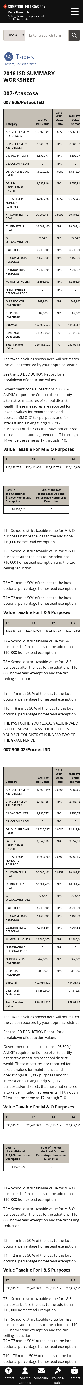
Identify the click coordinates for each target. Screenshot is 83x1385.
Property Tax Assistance (19, 64)
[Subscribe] (41, 1373)
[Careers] (74, 1373)
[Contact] (8, 1373)
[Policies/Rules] (58, 1375)
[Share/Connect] (25, 1375)
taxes (19, 56)
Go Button (74, 35)
